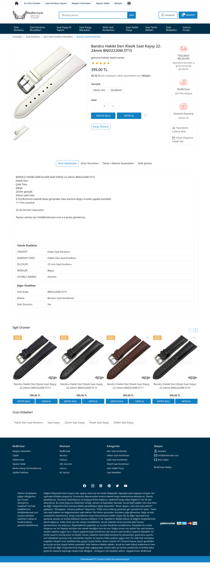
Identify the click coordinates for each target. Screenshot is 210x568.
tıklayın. (146, 75)
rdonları (117, 451)
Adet (94, 100)
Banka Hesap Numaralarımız (27, 468)
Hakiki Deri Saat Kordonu (28, 422)
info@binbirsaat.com (166, 455)
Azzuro (63, 468)
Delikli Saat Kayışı (124, 422)
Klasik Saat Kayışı (99, 422)
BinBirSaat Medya (163, 467)
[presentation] (190, 330)
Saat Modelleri (114, 472)
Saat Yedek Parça (115, 468)
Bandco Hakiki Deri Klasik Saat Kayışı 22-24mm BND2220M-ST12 (81, 385)
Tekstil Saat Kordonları (118, 463)
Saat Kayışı (54, 422)
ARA (131, 15)
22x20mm (116, 90)
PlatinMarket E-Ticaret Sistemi (96, 559)
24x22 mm (99, 90)
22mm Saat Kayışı (75, 422)
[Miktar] (104, 106)
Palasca (63, 459)
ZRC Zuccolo (66, 463)
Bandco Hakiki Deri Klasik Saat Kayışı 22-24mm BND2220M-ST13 (35, 385)
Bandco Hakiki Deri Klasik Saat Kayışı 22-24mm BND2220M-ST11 (128, 385)
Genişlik (96, 84)
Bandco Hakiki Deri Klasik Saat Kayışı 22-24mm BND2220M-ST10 (175, 385)
